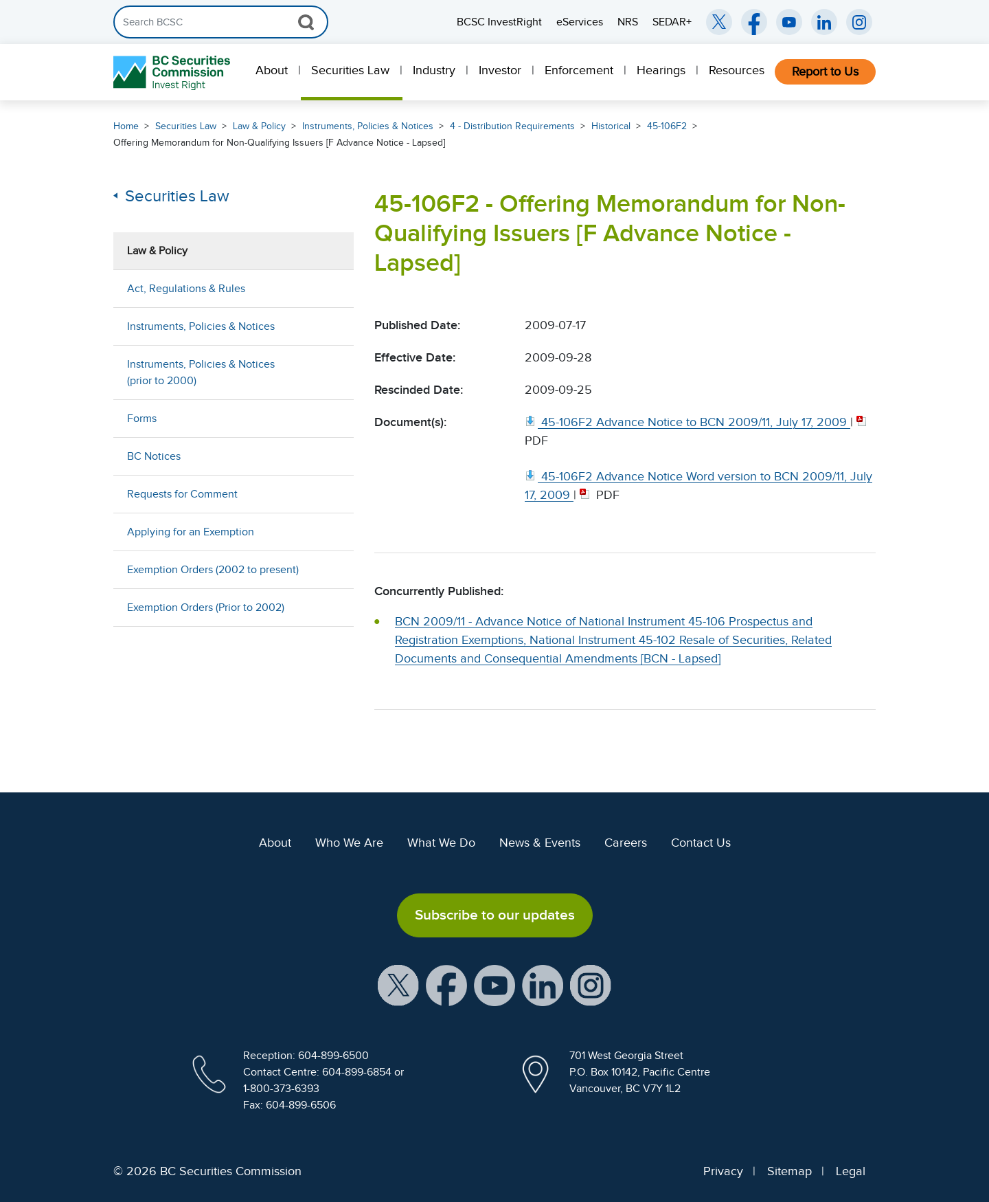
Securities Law (350, 70)
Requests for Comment (182, 494)
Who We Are (349, 842)
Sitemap (789, 1171)
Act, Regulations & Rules (186, 288)
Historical (610, 126)
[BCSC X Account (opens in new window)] (398, 984)
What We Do (441, 842)
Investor (500, 70)
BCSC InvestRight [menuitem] (499, 22)
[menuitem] (273, 72)
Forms (142, 418)
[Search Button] (306, 22)
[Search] (220, 21)
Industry (434, 70)
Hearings (661, 70)
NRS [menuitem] (627, 22)
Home (126, 126)
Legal (850, 1171)
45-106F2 (667, 126)
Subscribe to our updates (495, 914)
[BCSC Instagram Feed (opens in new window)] (859, 22)
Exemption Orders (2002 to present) (213, 570)
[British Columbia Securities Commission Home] (173, 72)
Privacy (723, 1171)
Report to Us (825, 71)
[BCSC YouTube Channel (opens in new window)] (789, 22)
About (271, 70)
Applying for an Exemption (190, 532)
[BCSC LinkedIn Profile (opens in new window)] (542, 984)
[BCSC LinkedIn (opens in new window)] (824, 22)
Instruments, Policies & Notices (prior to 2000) (201, 372)
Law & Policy (259, 126)
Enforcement (579, 70)
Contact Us (701, 842)
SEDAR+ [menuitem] (672, 22)
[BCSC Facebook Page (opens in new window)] (754, 22)
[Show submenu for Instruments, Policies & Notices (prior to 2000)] (330, 372)
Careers (625, 842)
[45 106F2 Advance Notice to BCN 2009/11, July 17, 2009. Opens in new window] (687, 422)
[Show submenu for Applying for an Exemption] (330, 531)
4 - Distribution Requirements (512, 126)
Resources (736, 70)
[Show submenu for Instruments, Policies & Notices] (330, 326)
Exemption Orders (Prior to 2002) (205, 607)
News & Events (539, 842)
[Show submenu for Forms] (330, 418)
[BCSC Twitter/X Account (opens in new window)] (719, 22)
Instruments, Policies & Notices (367, 126)
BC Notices (154, 456)
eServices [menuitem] (579, 22)
